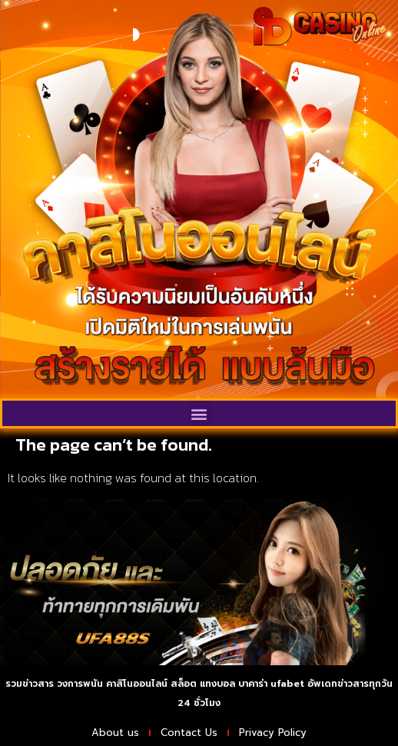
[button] (199, 413)
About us (115, 732)
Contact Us (189, 732)
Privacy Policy (273, 732)
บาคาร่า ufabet (271, 684)
